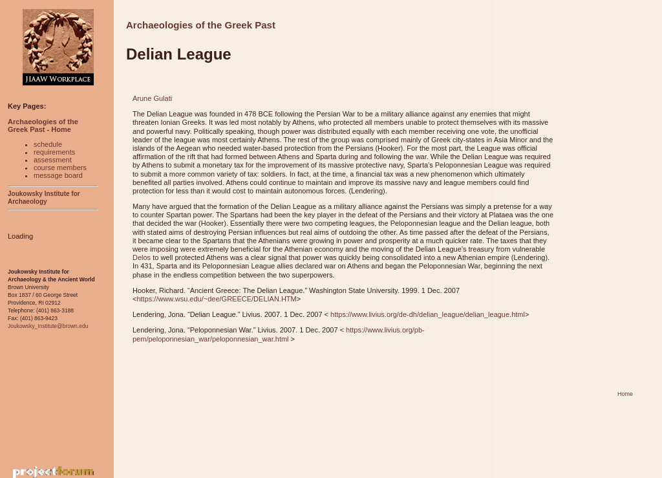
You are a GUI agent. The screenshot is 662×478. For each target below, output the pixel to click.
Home (625, 394)
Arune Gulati (152, 98)
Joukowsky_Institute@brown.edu (48, 326)
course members (60, 167)
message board (58, 175)
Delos (142, 257)
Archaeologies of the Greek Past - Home (43, 125)
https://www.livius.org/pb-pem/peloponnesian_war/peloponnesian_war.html (279, 334)
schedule (48, 144)
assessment (53, 160)
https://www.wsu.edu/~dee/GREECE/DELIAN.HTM (216, 299)
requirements (54, 152)
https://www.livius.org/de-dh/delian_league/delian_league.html (427, 314)
